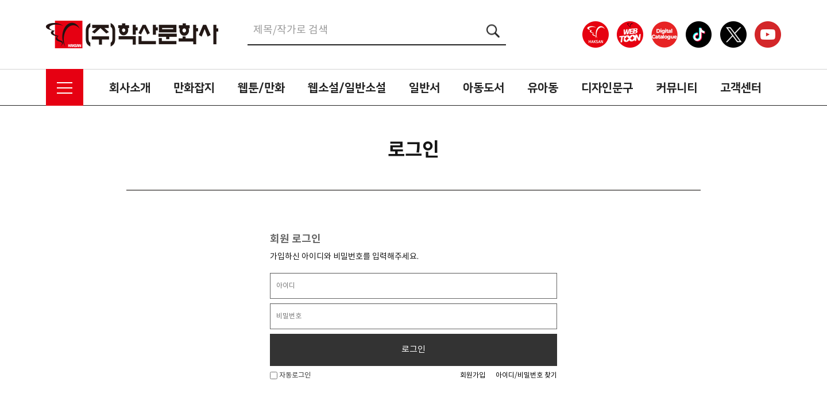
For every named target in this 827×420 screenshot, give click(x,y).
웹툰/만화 (261, 88)
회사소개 (129, 88)
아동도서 (483, 88)
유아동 (542, 88)
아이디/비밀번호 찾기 (526, 375)
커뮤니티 (676, 88)
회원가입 (472, 375)
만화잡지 (194, 88)
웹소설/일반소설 (347, 88)
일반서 (424, 88)
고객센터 (741, 88)
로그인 (413, 350)
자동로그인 (290, 375)
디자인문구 (607, 88)
